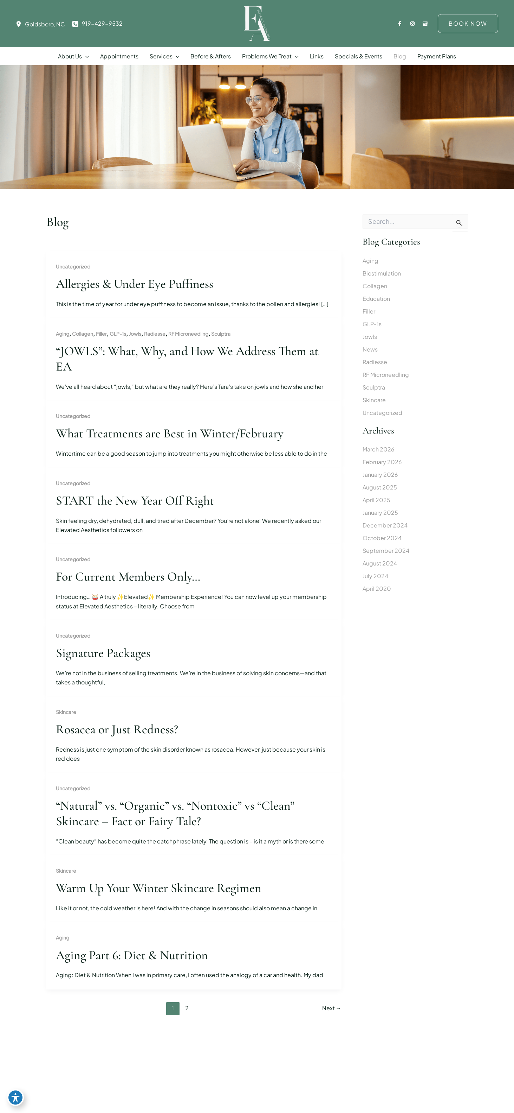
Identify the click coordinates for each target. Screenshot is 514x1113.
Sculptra (220, 333)
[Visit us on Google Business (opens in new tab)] (425, 23)
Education (376, 298)
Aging (62, 333)
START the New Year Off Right (135, 500)
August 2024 (380, 563)
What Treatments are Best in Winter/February (170, 433)
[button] (468, 23)
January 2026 (380, 474)
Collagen (82, 333)
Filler (101, 333)
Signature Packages (103, 652)
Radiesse (154, 333)
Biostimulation (382, 273)
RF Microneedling (188, 333)
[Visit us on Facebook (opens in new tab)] (399, 23)
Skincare (66, 712)
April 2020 (377, 588)
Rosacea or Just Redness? (117, 729)
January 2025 (380, 512)
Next (331, 1008)
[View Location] (20, 24)
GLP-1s (118, 333)
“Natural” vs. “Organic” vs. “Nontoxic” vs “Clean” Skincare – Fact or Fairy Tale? (175, 813)
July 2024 (375, 576)
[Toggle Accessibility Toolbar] (15, 1097)
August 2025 (380, 487)
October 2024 (382, 538)
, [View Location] (45, 24)
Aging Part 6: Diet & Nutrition (132, 955)
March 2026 (379, 449)
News (370, 349)
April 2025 (376, 500)
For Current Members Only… (128, 576)
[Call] (97, 23)
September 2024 (386, 550)
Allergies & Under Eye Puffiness (134, 283)
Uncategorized (73, 266)
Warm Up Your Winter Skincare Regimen (158, 888)
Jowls (135, 333)
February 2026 (382, 462)
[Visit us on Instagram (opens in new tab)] (412, 23)
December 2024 (385, 525)
